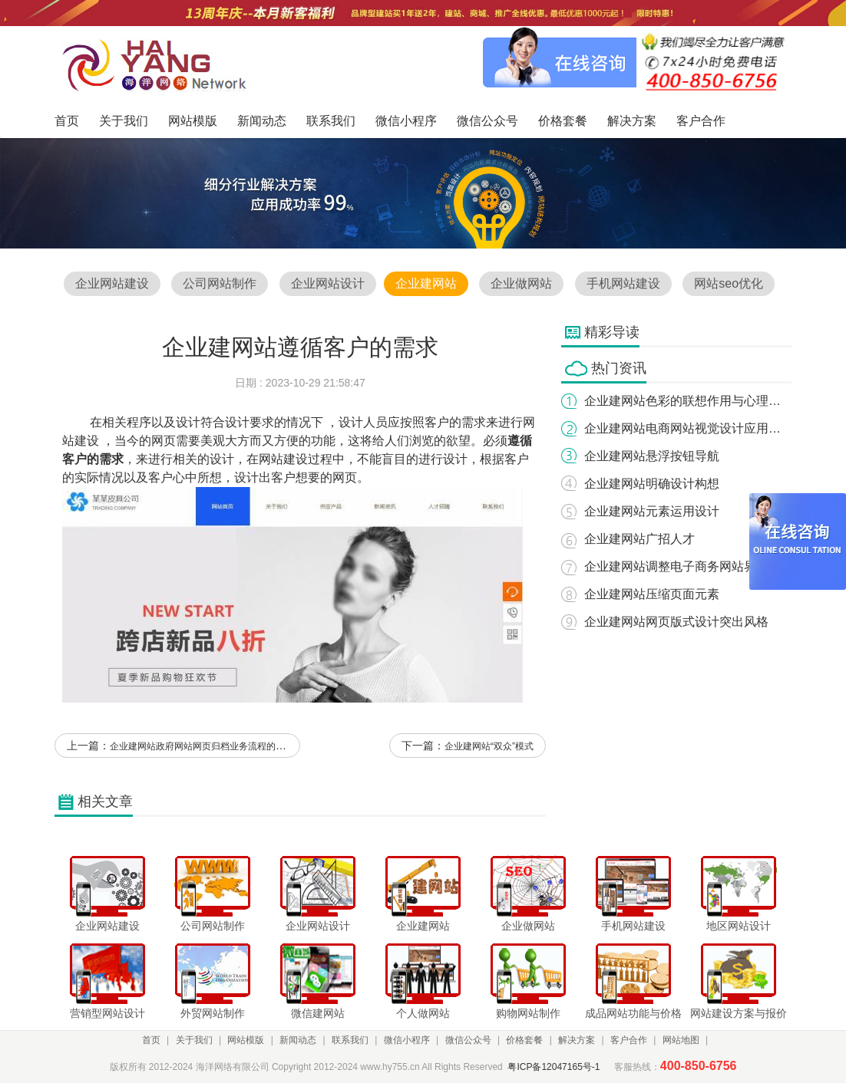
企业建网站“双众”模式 (489, 746)
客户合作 (628, 1040)
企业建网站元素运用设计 (651, 511)
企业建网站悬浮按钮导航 (651, 455)
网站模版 (245, 1040)
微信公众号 (468, 1040)
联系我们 (350, 1040)
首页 (151, 1040)
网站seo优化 (728, 283)
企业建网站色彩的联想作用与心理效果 (688, 400)
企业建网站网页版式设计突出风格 (676, 621)
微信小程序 (407, 1040)
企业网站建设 (112, 283)
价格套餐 (524, 1040)
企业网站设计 (328, 283)
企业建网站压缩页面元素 (651, 594)
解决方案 (576, 1040)
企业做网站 (521, 283)
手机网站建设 (623, 283)
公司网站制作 (219, 283)
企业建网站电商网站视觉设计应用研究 (688, 428)
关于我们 (194, 1040)
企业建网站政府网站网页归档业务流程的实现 (202, 746)
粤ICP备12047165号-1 (553, 1067)
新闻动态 (297, 1040)
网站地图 (681, 1040)
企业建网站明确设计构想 (651, 483)
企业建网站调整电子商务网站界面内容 (688, 566)
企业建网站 (426, 283)
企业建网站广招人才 (639, 538)
